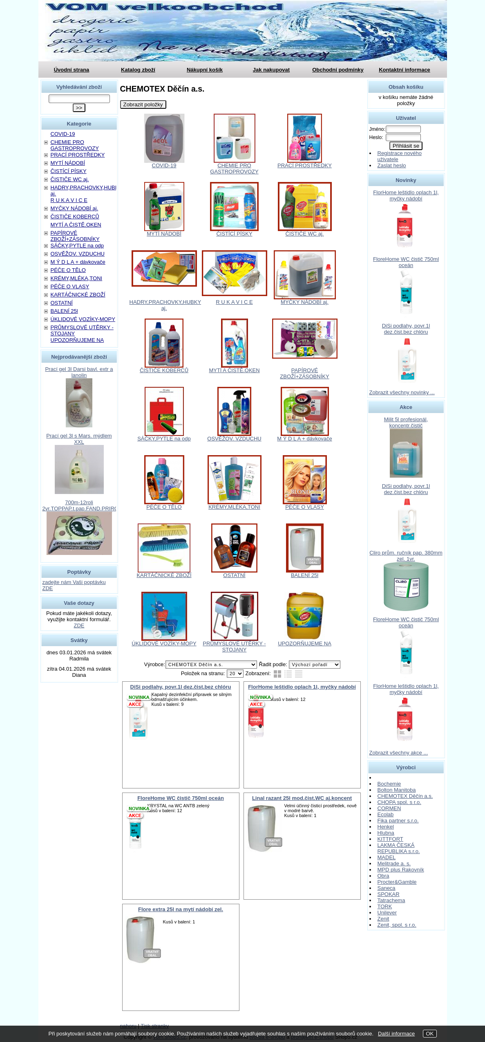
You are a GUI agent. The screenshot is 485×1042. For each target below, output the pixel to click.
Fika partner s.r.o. (398, 820)
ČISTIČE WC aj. (305, 234)
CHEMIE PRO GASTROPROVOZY (234, 168)
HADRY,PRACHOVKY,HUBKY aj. (165, 305)
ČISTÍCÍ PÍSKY (234, 234)
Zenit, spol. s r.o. (397, 925)
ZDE (79, 625)
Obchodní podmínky (338, 70)
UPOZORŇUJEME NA (304, 643)
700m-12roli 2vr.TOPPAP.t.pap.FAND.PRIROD (82, 505)
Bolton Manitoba (397, 790)
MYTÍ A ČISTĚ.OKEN (234, 370)
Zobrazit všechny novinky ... (402, 392)
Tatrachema (391, 900)
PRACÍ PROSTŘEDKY (304, 165)
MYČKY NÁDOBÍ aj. (305, 302)
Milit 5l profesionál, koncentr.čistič (406, 422)
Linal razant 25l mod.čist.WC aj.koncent (302, 798)
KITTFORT (390, 839)
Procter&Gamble (397, 882)
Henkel (386, 827)
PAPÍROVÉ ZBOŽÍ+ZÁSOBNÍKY (304, 373)
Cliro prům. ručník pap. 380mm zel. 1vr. (405, 556)
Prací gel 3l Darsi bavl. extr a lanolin (79, 372)
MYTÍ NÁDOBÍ (164, 234)
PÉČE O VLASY (304, 507)
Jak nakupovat (271, 70)
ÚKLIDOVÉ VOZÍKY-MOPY (164, 643)
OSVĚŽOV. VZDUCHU (234, 439)
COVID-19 (164, 165)
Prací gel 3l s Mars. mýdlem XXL (79, 439)
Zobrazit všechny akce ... (398, 753)
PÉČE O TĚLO (163, 507)
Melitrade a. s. (394, 863)
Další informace (396, 1034)
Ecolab (386, 814)
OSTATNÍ (234, 575)
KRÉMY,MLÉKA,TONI (234, 507)
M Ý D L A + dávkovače (304, 439)
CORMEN (389, 808)
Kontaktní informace (404, 70)
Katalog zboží (138, 70)
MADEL (387, 857)
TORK (385, 906)
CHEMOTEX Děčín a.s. (405, 796)
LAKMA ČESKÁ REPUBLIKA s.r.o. (399, 848)
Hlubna (386, 833)
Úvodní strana (71, 70)
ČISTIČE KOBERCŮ (164, 370)
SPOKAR (389, 894)
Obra (383, 876)
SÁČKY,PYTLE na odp (164, 439)
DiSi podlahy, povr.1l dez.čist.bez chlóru (180, 687)
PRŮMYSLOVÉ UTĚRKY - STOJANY (234, 646)
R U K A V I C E (234, 302)
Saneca (387, 888)
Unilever (387, 913)
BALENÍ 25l (304, 575)
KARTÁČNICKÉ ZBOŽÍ (163, 575)
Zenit (383, 919)
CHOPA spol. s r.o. (399, 802)
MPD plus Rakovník (401, 870)
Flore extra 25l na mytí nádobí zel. (180, 909)
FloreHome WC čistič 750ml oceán (180, 798)
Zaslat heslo (392, 165)
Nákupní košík (205, 70)
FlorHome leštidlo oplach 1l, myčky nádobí (302, 687)
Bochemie (389, 784)
